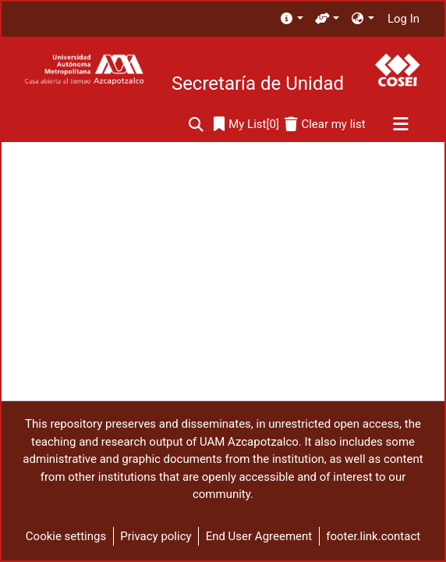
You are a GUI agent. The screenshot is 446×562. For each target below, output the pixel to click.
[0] (246, 124)
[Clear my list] (325, 124)
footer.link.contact (373, 536)
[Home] (83, 69)
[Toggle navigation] (400, 125)
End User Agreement (259, 536)
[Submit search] (196, 124)
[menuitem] (291, 19)
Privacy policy (155, 536)
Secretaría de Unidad (258, 83)
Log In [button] (404, 19)
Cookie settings (66, 536)
